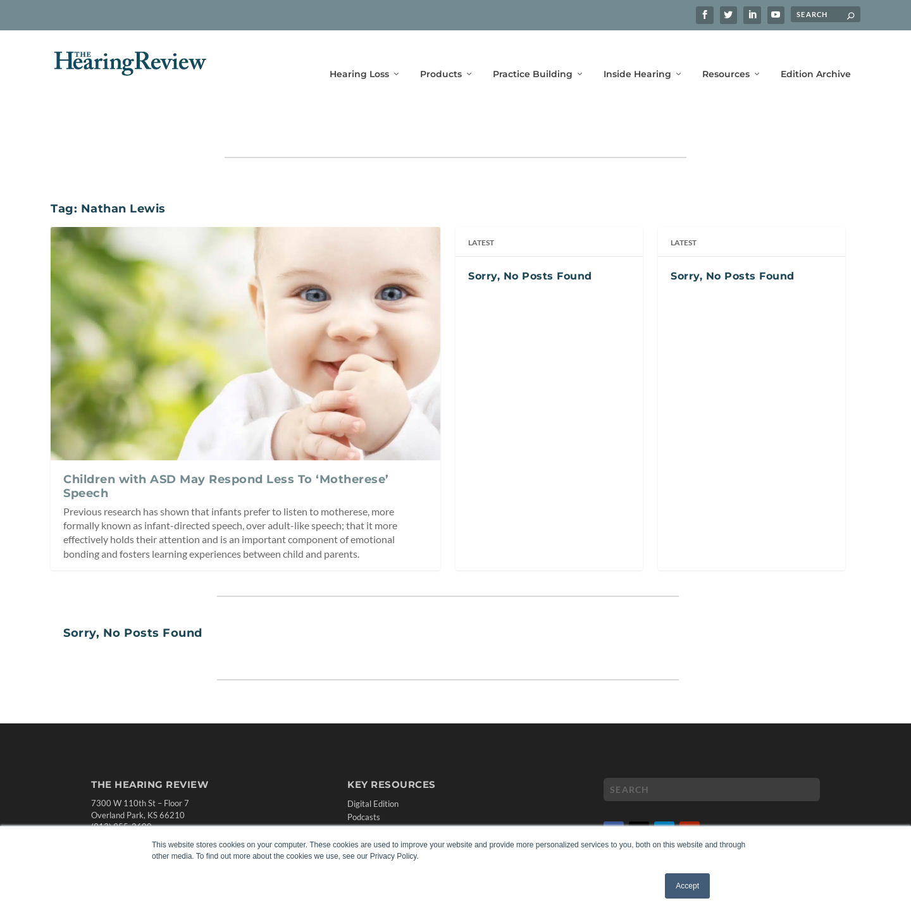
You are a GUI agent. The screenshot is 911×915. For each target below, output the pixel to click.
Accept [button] (687, 885)
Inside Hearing (637, 55)
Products (441, 55)
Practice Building (533, 55)
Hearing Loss (359, 55)
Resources (726, 55)
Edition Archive (816, 55)
